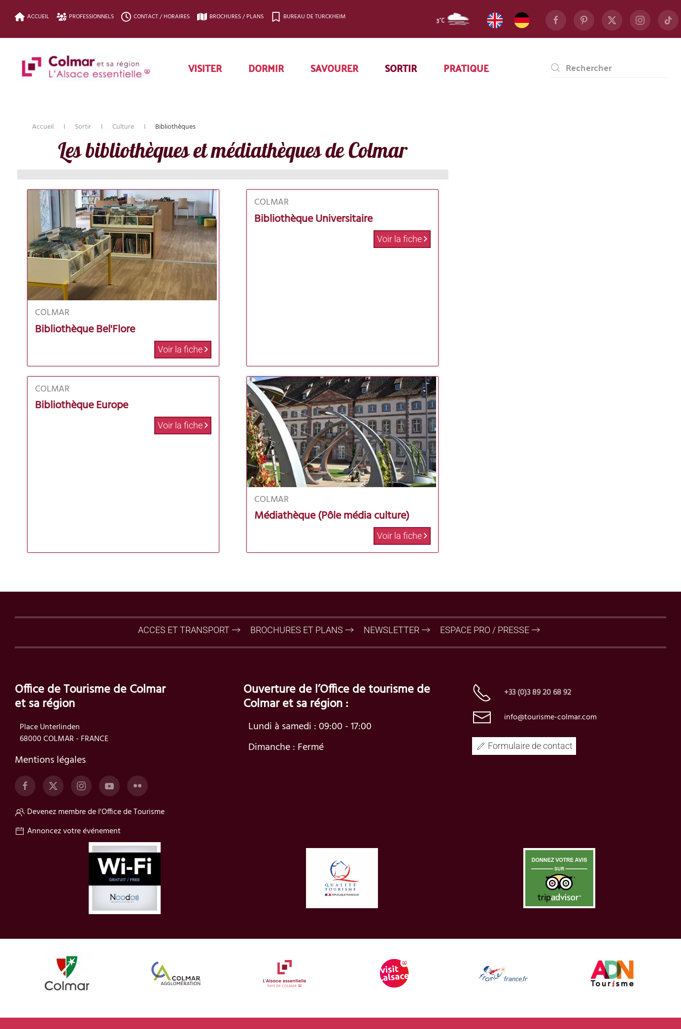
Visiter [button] (205, 67)
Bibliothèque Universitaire (313, 219)
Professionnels (85, 17)
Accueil (32, 17)
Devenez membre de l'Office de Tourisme (90, 812)
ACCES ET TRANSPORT (184, 630)
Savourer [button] (334, 67)
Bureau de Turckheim (308, 17)
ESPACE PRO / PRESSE (484, 630)
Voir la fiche (183, 349)
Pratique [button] (466, 67)
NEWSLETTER (391, 630)
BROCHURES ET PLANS (296, 630)
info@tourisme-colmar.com (550, 717)
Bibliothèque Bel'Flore (85, 329)
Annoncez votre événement (68, 831)
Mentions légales (50, 760)
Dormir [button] (266, 67)
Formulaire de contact (524, 746)
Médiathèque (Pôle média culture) (331, 516)
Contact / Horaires (155, 17)
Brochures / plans (230, 17)
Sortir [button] (401, 67)
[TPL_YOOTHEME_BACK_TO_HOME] (86, 67)
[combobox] (609, 67)
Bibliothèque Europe (81, 405)
